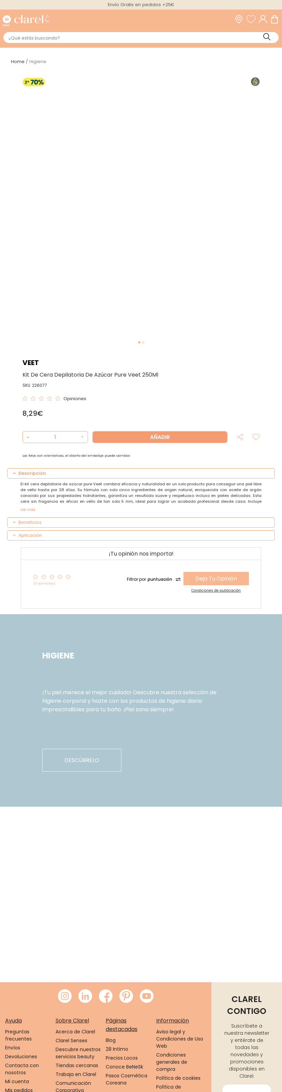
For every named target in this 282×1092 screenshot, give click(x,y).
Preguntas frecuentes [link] (18, 1035)
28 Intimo (117, 1049)
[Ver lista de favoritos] (253, 19)
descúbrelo (81, 760)
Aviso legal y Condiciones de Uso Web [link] (179, 1038)
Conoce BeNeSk (124, 1066)
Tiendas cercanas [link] (77, 1065)
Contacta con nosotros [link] (22, 1069)
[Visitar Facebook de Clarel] (106, 996)
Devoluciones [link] (21, 1056)
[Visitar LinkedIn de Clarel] (85, 996)
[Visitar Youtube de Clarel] (146, 996)
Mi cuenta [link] (17, 1081)
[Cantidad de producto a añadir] (55, 437)
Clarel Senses (71, 1040)
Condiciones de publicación (216, 590)
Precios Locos (122, 1058)
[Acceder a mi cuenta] (264, 19)
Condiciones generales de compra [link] (171, 1062)
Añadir (160, 437)
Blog (111, 1040)
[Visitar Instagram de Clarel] (65, 996)
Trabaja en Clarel (76, 1074)
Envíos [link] (12, 1047)
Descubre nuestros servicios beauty (78, 1053)
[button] (81, 437)
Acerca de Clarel (75, 1031)
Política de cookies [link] (178, 1078)
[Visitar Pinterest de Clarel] (126, 996)
